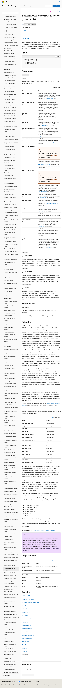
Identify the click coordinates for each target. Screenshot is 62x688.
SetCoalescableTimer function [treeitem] (11, 512)
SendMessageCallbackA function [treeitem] (9, 468)
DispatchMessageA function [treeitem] (10, 40)
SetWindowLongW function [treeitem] (10, 560)
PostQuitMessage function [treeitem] (10, 383)
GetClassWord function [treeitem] (9, 121)
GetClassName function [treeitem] (9, 113)
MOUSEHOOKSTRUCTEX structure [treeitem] (10, 340)
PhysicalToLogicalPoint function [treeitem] (9, 374)
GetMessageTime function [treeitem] (10, 157)
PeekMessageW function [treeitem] (10, 371)
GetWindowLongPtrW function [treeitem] (11, 210)
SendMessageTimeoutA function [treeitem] (9, 477)
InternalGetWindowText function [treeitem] (9, 263)
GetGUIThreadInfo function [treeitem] (10, 134)
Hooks (23, 658)
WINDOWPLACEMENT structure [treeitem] (9, 655)
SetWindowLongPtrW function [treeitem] (11, 557)
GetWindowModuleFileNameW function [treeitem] (11, 220)
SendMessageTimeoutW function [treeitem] (10, 482)
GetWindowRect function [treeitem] (10, 227)
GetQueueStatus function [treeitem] (10, 178)
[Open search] (54, 2)
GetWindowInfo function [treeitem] (9, 201)
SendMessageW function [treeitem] (10, 486)
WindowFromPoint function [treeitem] (10, 648)
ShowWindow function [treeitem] (9, 583)
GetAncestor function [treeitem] (9, 88)
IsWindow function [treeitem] (8, 280)
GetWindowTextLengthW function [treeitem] (10, 238)
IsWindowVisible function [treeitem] (10, 288)
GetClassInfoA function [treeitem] (9, 91)
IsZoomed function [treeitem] (8, 291)
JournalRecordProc (42, 191)
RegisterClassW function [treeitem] (10, 433)
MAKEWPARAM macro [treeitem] (9, 315)
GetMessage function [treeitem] (9, 146)
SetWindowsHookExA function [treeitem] (9, 569)
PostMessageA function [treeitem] (9, 378)
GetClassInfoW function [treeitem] (9, 99)
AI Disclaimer (4, 684)
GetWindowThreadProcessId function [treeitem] (10, 245)
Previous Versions (13, 684)
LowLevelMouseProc (46, 217)
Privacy (32, 684)
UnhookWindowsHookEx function (30, 602)
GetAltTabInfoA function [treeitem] (9, 83)
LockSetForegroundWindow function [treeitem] (10, 302)
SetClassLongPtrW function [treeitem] (10, 504)
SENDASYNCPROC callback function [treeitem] (11, 458)
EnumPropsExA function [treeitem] (9, 56)
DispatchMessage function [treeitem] (10, 37)
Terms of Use (55, 684)
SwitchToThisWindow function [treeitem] (11, 594)
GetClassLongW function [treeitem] (10, 110)
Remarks (25, 36)
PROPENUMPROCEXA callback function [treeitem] (9, 399)
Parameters (25, 32)
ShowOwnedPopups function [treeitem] (11, 581)
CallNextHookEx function (34, 390)
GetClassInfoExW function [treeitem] (10, 97)
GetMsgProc (25, 622)
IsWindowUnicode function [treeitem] (10, 286)
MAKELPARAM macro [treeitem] (9, 310)
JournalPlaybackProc (55, 166)
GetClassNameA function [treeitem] (10, 115)
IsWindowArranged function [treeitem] (10, 283)
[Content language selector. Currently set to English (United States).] (8, 681)
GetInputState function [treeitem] (9, 136)
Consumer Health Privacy (43, 684)
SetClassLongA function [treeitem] (9, 498)
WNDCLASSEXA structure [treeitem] (10, 664)
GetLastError (33, 318)
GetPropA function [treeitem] (8, 172)
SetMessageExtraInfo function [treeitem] (11, 524)
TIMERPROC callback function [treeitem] (11, 609)
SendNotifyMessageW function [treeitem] (11, 491)
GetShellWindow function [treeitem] (10, 181)
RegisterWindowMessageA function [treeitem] (10, 441)
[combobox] (10, 13)
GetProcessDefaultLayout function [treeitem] (10, 169)
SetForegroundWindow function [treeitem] (9, 515)
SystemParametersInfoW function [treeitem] (10, 602)
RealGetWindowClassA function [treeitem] (9, 417)
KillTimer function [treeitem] (8, 298)
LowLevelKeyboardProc (52, 203)
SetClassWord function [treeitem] (9, 509)
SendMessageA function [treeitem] (9, 465)
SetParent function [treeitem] (8, 526)
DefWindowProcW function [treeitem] (10, 27)
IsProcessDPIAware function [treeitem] (10, 277)
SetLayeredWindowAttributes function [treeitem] (11, 520)
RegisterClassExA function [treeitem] (10, 428)
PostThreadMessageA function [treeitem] (11, 386)
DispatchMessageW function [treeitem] (10, 42)
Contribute (26, 684)
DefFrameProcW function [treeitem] (10, 16)
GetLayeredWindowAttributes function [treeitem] (11, 143)
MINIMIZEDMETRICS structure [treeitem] (9, 328)
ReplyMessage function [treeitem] (9, 455)
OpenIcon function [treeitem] (8, 365)
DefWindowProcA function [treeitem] (10, 24)
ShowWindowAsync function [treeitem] (10, 586)
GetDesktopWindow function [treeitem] (10, 126)
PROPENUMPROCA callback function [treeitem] (11, 394)
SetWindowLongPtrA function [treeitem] (11, 554)
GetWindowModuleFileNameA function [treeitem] (11, 216)
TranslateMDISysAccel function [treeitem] (11, 617)
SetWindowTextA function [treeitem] (10, 575)
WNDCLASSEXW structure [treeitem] (10, 666)
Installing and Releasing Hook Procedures (44, 530)
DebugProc (25, 615)
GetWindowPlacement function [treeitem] (11, 224)
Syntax (24, 30)
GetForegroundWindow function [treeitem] (9, 130)
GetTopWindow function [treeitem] (9, 191)
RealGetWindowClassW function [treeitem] (9, 421)
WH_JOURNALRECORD (44, 164)
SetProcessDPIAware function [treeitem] (11, 534)
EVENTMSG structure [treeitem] (9, 69)
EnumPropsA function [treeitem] (9, 53)
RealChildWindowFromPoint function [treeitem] (10, 412)
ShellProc (24, 648)
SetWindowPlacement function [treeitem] (11, 563)
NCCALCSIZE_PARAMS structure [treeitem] (10, 352)
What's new (49, 6)
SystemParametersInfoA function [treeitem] (9, 598)
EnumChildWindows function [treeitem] (10, 50)
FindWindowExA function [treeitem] (10, 75)
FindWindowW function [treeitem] (9, 80)
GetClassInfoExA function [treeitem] (10, 94)
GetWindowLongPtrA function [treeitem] (11, 207)
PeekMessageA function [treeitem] (9, 368)
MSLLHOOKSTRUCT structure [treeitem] (11, 349)
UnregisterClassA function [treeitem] (10, 627)
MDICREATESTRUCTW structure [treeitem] (9, 324)
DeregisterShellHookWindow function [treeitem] (10, 30)
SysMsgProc (50, 247)
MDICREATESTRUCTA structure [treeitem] (9, 319)
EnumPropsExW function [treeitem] (10, 59)
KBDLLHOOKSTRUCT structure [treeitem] (9, 295)
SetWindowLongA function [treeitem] (10, 552)
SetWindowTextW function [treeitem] (10, 578)
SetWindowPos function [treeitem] (9, 565)
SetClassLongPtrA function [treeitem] (10, 501)
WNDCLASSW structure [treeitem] (9, 669)
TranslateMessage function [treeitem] (10, 619)
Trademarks (4, 687)
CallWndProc (50, 98)
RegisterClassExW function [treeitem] (10, 430)
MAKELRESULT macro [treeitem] (9, 313)
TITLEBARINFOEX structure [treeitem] (10, 614)
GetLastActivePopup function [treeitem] (11, 139)
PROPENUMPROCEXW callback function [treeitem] (10, 403)
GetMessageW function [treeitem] (9, 160)
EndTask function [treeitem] (8, 48)
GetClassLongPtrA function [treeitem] (10, 105)
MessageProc (41, 226)
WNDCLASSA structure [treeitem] (9, 661)
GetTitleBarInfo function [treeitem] (9, 189)
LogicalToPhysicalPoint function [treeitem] (9, 306)
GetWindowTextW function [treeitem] (10, 241)
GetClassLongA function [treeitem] (9, 102)
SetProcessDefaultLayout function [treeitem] (10, 530)
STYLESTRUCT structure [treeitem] (10, 591)
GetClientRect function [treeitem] (9, 124)
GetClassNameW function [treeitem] (10, 118)
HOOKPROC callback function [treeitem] (11, 254)
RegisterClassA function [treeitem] (9, 425)
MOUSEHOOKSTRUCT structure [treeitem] (9, 335)
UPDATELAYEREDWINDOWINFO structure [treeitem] (11, 637)
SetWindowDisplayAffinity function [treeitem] (10, 548)
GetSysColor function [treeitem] (9, 183)
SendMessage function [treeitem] (9, 462)
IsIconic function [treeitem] (8, 275)
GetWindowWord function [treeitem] (10, 248)
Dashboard (56, 6)
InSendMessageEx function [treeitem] (10, 259)
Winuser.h (42, 11)
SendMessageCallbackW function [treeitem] (10, 473)
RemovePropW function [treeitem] (9, 452)
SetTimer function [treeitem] (8, 544)
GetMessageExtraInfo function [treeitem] (11, 152)
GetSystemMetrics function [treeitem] (10, 186)
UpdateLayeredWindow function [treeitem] (9, 633)
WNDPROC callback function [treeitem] (11, 672)
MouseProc (40, 211)
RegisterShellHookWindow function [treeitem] (10, 437)
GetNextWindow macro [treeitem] (9, 162)
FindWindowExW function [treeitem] (10, 78)
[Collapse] (18, 10)
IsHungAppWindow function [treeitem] (10, 272)
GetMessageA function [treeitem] (9, 149)
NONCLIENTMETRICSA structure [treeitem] (9, 357)
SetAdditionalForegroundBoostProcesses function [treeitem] (11, 495)
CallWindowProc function (28, 599)
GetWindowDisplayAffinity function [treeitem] (10, 198)
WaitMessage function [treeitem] (9, 641)
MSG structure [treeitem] (7, 346)
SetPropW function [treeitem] (8, 539)
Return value (26, 34)
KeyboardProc (43, 197)
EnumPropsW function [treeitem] (9, 61)
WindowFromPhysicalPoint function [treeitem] (10, 645)
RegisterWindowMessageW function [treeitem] (10, 446)
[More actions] (59, 11)
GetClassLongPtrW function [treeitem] (10, 107)
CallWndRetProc (26, 612)
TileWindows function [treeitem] (9, 606)
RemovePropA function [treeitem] (9, 449)
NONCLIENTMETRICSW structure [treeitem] (10, 362)
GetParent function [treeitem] (8, 165)
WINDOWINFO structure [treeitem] (10, 651)
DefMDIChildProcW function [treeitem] (10, 22)
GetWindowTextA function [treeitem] (10, 229)
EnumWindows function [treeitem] (9, 67)
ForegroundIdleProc (27, 618)
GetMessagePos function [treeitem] (10, 154)
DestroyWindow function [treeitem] (9, 34)
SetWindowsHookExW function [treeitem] (11, 572)
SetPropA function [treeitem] (8, 536)
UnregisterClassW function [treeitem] (10, 629)
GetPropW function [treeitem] (8, 175)
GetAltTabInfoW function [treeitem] (9, 86)
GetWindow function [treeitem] (8, 194)
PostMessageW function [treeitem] (9, 381)
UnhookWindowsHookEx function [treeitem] (10, 623)
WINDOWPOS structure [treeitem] (9, 658)
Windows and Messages (31, 11)
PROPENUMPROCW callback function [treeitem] (11, 408)
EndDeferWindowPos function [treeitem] (11, 45)
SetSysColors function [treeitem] (9, 542)
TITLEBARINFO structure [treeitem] (10, 611)
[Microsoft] (3, 2)
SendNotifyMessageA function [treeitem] (11, 488)
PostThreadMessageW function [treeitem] (9, 390)
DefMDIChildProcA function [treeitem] (10, 19)
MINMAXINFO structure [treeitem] (9, 332)
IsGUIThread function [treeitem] (9, 269)
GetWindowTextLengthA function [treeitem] (9, 233)
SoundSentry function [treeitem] (9, 589)
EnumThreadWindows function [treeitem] (11, 64)
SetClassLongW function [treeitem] (10, 506)
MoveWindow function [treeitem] (9, 343)
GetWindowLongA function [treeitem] (10, 204)
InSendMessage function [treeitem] (10, 257)
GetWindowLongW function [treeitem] (10, 212)
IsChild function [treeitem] (7, 267)
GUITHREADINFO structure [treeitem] (10, 251)
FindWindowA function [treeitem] (9, 72)
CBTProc (24, 605)
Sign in (58, 2)
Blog (20, 684)
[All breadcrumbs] (23, 11)
